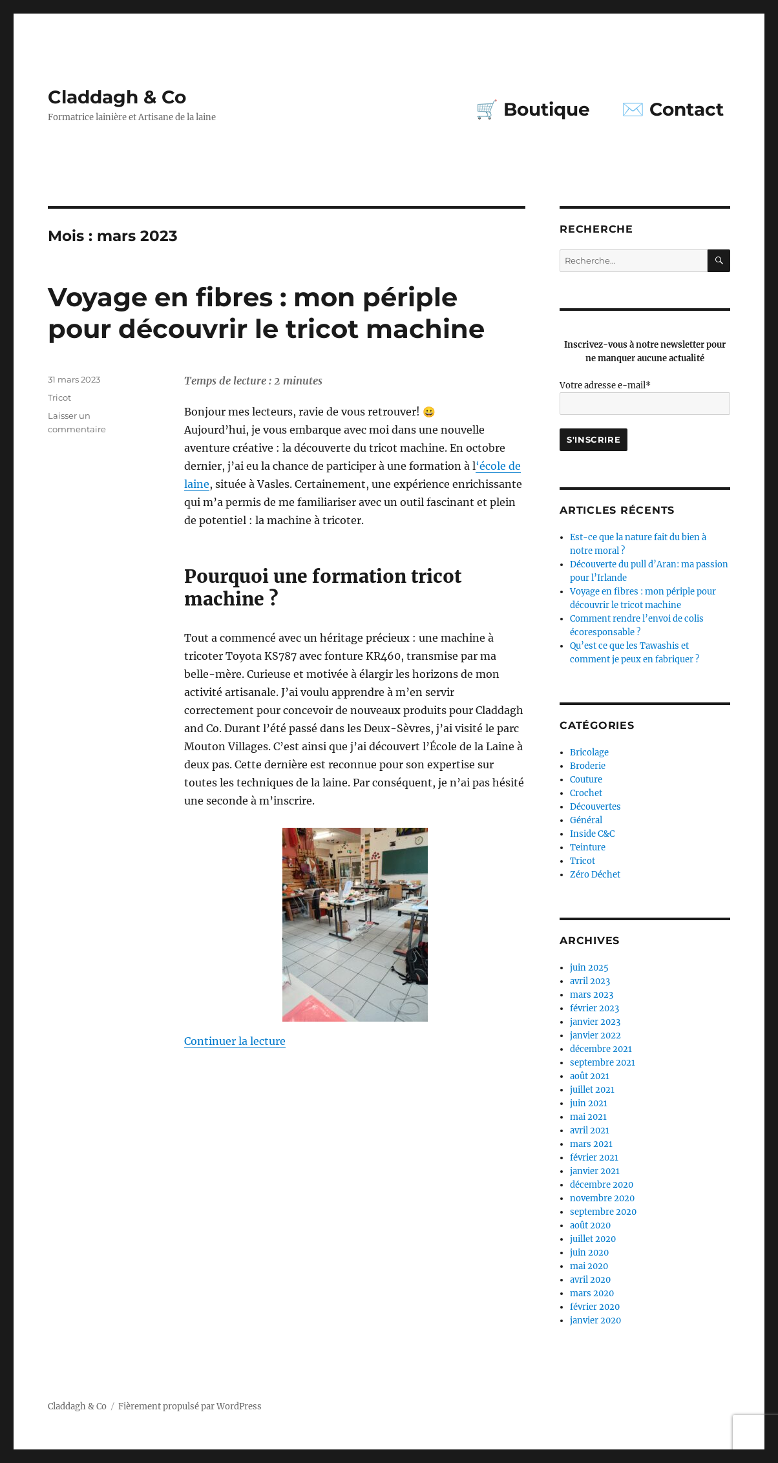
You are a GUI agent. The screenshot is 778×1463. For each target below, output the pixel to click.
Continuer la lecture (235, 1041)
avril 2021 (589, 1130)
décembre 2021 (601, 1049)
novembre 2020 (602, 1198)
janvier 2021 (595, 1171)
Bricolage (589, 752)
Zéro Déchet (595, 874)
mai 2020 (589, 1266)
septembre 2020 (603, 1211)
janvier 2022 (595, 1035)
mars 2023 (591, 994)
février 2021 (594, 1157)
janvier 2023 (595, 1021)
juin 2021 (588, 1103)
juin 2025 (589, 967)
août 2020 (590, 1225)
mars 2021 (591, 1144)
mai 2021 (588, 1116)
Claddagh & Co (117, 97)
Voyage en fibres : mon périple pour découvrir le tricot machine (266, 312)
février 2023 (594, 1008)
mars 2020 (592, 1293)
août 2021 (589, 1076)
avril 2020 (590, 1279)
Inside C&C (592, 833)
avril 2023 (590, 981)
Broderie (587, 766)
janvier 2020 (595, 1320)
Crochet (586, 793)
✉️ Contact (673, 109)
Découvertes (595, 806)
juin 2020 (589, 1252)
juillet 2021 (592, 1089)
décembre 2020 (601, 1184)
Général (586, 820)
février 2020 (595, 1306)
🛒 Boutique (533, 109)
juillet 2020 (593, 1239)
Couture (586, 779)
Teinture (587, 847)
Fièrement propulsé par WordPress (190, 1406)
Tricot (59, 397)
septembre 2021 (602, 1062)
